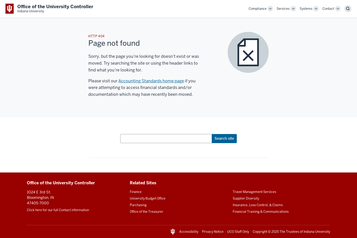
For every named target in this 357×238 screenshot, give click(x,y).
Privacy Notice (213, 232)
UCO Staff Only (238, 232)
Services (283, 9)
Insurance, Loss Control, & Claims (258, 205)
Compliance (258, 9)
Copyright (260, 232)
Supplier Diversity (246, 198)
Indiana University (316, 232)
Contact (328, 9)
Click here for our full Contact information (58, 210)
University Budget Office (148, 198)
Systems (306, 9)
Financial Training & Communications (261, 212)
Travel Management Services (254, 192)
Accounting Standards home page (151, 81)
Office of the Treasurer (146, 212)
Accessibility (188, 232)
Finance (136, 192)
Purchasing (138, 205)
